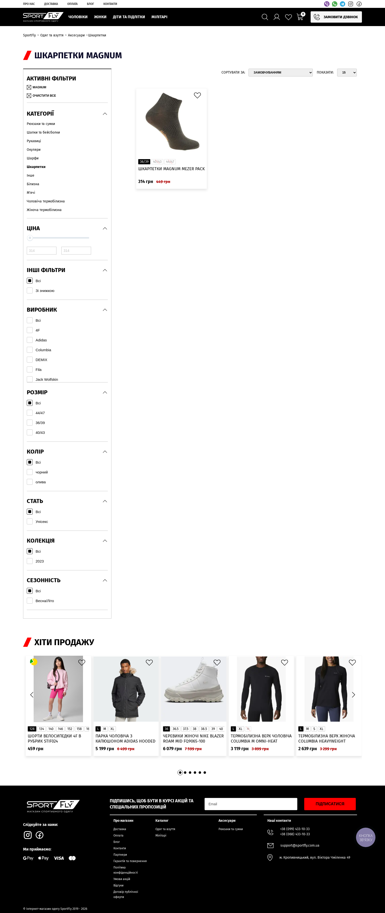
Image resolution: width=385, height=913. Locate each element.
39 (213, 729)
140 (51, 729)
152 (69, 729)
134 (41, 729)
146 (60, 729)
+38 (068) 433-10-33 (295, 834)
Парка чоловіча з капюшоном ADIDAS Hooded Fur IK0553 (125, 738)
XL (112, 729)
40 (221, 729)
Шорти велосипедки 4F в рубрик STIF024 (54, 738)
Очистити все (41, 95)
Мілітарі (160, 835)
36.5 (176, 729)
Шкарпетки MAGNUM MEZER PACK (171, 168)
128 (32, 729)
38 (194, 729)
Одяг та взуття (165, 829)
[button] (353, 694)
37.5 (185, 729)
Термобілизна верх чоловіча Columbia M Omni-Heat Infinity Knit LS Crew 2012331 (261, 738)
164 (88, 729)
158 (79, 729)
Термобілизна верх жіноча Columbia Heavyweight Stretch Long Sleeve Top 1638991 (326, 738)
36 (166, 729)
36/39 (144, 162)
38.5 (204, 729)
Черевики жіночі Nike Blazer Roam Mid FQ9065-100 (193, 738)
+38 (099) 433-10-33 (295, 829)
